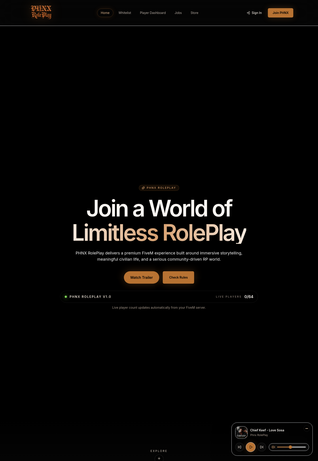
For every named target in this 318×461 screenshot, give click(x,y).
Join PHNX (281, 13)
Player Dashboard (153, 13)
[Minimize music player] (307, 428)
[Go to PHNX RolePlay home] (40, 13)
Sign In (254, 13)
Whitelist (125, 13)
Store (194, 13)
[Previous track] (239, 447)
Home (105, 13)
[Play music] (251, 447)
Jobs (178, 13)
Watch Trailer (141, 278)
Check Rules (178, 278)
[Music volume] (291, 447)
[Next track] (261, 447)
